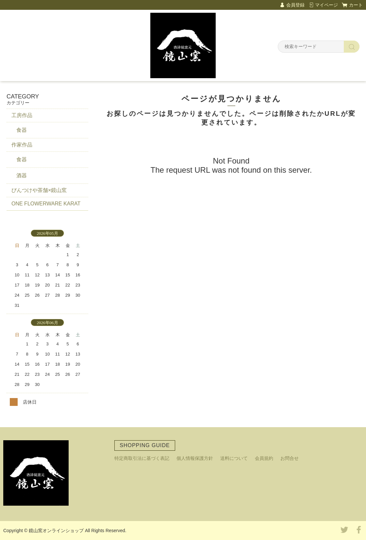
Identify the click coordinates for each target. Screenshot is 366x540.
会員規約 (264, 458)
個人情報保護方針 (194, 458)
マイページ (326, 5)
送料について (234, 458)
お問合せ (289, 458)
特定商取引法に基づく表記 (141, 458)
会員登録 (295, 5)
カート (356, 5)
